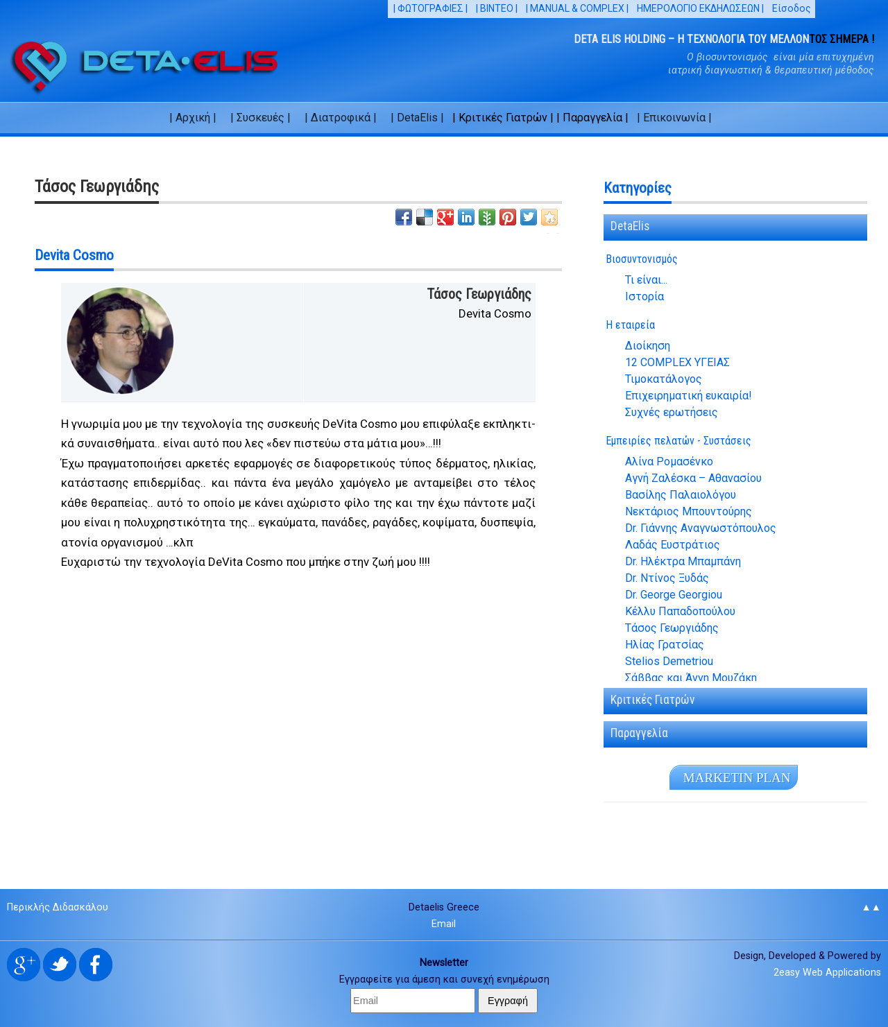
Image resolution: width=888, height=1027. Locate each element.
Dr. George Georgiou (673, 595)
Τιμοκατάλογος (663, 379)
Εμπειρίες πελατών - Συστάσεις (678, 440)
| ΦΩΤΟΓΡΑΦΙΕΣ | (430, 8)
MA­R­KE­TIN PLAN (737, 777)
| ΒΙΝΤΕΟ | (497, 8)
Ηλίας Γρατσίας (664, 645)
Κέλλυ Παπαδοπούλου (680, 611)
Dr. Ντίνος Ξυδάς (667, 578)
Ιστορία (644, 297)
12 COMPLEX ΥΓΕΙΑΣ (677, 362)
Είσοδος (791, 8)
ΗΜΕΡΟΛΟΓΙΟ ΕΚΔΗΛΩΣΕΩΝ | (700, 8)
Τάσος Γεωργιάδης (672, 628)
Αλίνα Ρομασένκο (669, 462)
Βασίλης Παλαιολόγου (680, 495)
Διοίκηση (647, 346)
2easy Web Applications (827, 972)
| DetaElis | (417, 117)
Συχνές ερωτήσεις (671, 412)
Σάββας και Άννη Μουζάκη (691, 678)
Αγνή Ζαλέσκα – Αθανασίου (693, 478)
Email (444, 924)
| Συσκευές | (260, 117)
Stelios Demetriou (669, 661)
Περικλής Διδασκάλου (57, 907)
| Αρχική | (192, 117)
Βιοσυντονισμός (642, 259)
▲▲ (871, 907)
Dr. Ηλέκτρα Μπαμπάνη (683, 561)
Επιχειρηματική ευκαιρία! (688, 396)
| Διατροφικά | (341, 117)
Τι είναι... (646, 280)
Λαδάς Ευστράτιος (672, 545)
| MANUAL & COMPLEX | (577, 8)
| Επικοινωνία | (674, 117)
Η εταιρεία (630, 324)
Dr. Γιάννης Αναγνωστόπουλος (700, 528)
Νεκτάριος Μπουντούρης (688, 512)
